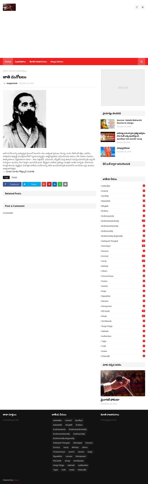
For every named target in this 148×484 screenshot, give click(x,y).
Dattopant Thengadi (123, 241)
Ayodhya (123, 196)
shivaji (123, 316)
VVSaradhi (123, 356)
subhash (123, 331)
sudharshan (123, 336)
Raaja (123, 291)
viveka (123, 351)
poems (123, 281)
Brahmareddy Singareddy (123, 236)
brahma (123, 211)
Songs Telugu (123, 326)
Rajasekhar (123, 296)
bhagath (123, 206)
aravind (123, 191)
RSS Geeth (123, 311)
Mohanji (123, 266)
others (123, 271)
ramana (123, 301)
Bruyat (15, 480)
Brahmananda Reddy (123, 221)
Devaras (123, 251)
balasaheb (123, 201)
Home (5, 71)
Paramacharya (123, 276)
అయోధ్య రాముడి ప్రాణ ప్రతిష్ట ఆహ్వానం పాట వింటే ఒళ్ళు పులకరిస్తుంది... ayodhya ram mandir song (131, 136)
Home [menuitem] (8, 61)
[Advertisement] (74, 36)
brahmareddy (123, 231)
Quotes (123, 286)
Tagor (123, 341)
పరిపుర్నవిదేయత (123, 148)
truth (123, 346)
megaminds (12, 83)
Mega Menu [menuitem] (57, 61)
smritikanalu (123, 321)
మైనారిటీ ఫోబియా (110, 399)
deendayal (123, 246)
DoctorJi (123, 256)
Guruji (12, 71)
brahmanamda (123, 216)
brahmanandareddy (123, 226)
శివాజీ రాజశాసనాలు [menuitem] (38, 61)
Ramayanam (123, 306)
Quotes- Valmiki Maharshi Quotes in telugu (129, 121)
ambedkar (123, 186)
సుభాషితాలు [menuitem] (20, 61)
